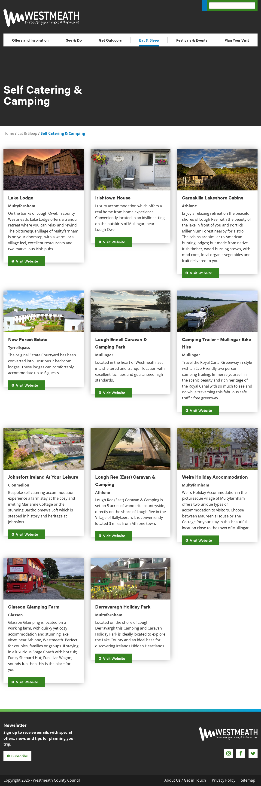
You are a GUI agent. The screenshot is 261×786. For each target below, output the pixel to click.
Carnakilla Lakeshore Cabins (212, 197)
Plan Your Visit (237, 40)
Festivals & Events (191, 40)
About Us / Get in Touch (185, 780)
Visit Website (29, 261)
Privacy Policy (223, 780)
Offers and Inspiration (30, 40)
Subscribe (19, 755)
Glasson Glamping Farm (33, 606)
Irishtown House (112, 197)
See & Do (74, 40)
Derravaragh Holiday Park (122, 606)
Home (8, 133)
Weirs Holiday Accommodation (215, 476)
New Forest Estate (27, 339)
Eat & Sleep (149, 40)
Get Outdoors (110, 40)
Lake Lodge (20, 197)
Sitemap (248, 780)
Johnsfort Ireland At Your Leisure (43, 476)
